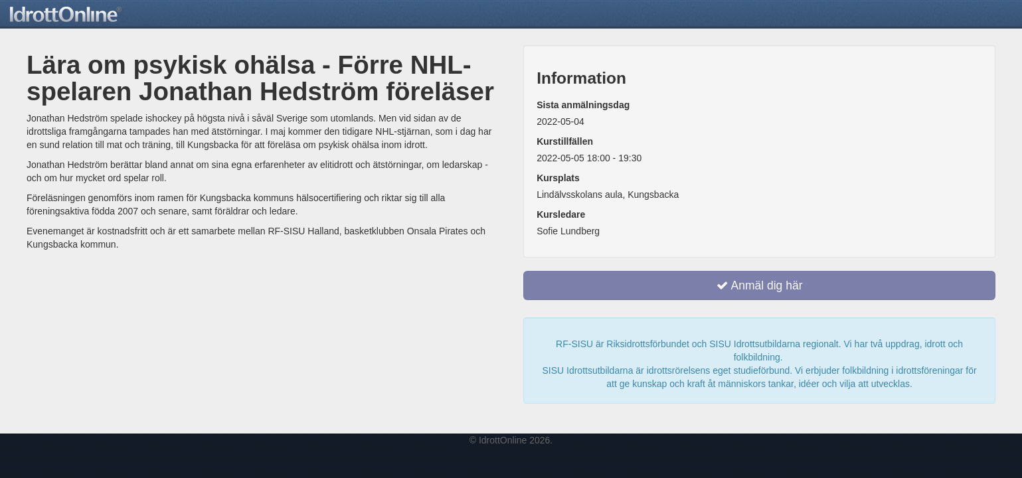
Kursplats (558, 178)
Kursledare (561, 214)
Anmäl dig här (760, 285)
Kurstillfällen (565, 141)
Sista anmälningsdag (583, 105)
